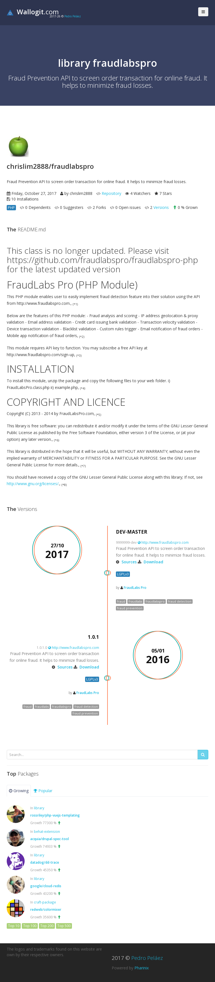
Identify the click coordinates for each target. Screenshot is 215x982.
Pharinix (141, 968)
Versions (161, 207)
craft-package (45, 902)
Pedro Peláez (72, 16)
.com (33, 11)
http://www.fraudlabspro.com (163, 542)
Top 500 (64, 925)
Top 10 (13, 925)
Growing (19, 790)
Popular (43, 790)
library (39, 808)
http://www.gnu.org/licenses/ (33, 483)
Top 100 (29, 925)
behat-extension (47, 831)
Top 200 (46, 925)
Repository (111, 193)
